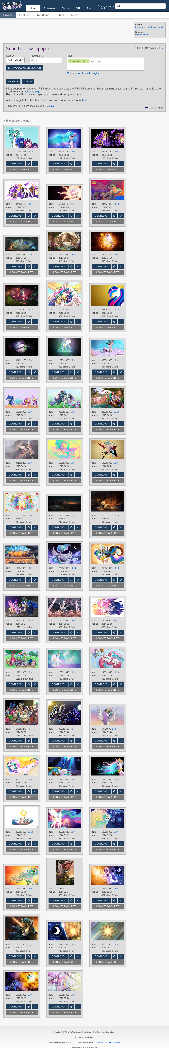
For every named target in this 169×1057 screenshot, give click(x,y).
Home (33, 8)
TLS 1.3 (49, 105)
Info (28, 163)
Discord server (142, 34)
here (84, 100)
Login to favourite (21, 169)
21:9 (72, 204)
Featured (25, 15)
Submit (60, 15)
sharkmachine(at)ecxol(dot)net (108, 1042)
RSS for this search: (146, 47)
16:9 (72, 151)
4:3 (71, 309)
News (74, 15)
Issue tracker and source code (149, 27)
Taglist (96, 73)
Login (103, 8)
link (161, 47)
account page (32, 91)
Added (9, 155)
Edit (35, 163)
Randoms (43, 15)
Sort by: (10, 55)
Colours (71, 73)
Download (15, 163)
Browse (8, 15)
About (65, 8)
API (77, 8)
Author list (84, 73)
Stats (89, 8)
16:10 (30, 151)
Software (49, 8)
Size (8, 152)
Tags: (70, 55)
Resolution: (36, 55)
